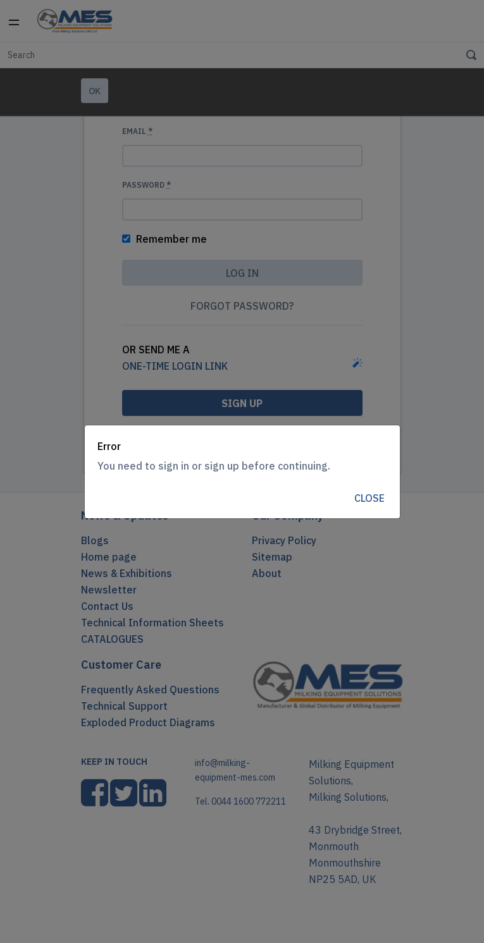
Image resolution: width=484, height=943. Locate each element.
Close (369, 498)
